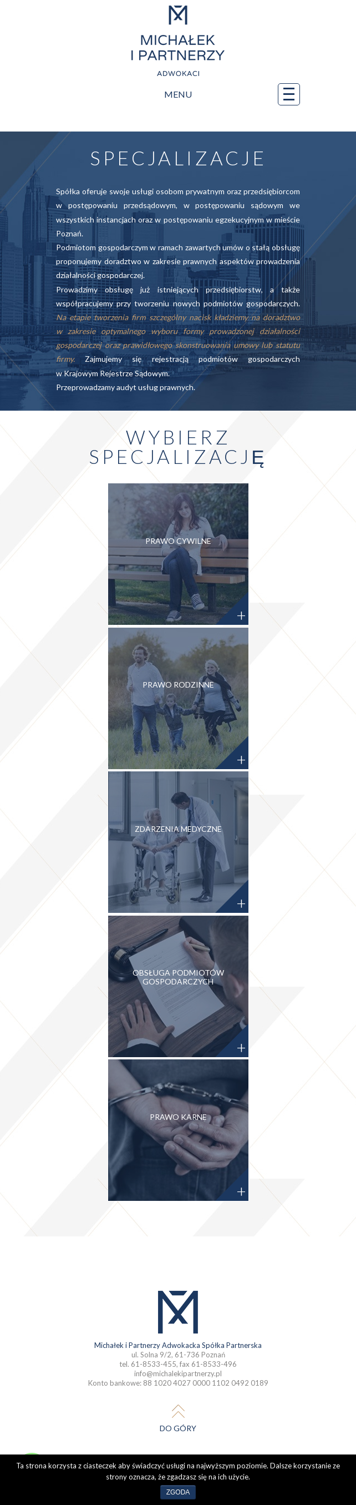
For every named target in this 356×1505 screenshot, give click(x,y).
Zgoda (178, 1492)
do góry (178, 1427)
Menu (232, 94)
